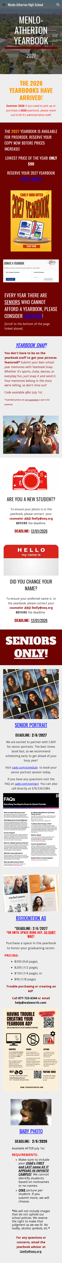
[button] (4, 4)
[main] (31, 37)
